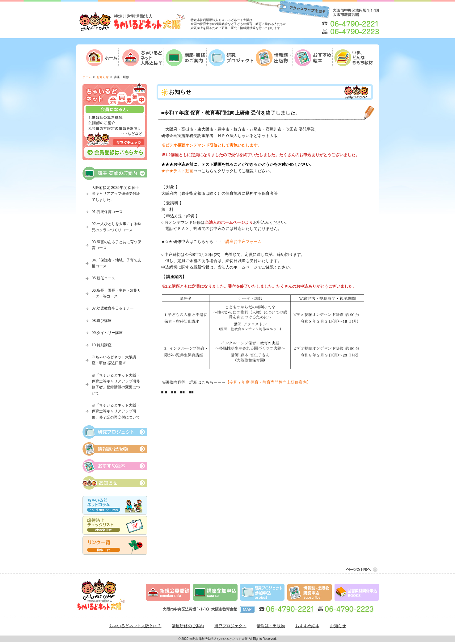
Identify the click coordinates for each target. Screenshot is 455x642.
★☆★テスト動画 (177, 171)
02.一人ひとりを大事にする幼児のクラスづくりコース (116, 227)
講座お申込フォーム (243, 241)
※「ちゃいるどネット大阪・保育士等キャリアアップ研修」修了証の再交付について (116, 411)
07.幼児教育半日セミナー (113, 308)
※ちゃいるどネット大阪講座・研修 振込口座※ (114, 360)
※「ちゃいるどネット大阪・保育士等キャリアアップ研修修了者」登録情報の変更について (116, 384)
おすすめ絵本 (307, 625)
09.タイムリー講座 (107, 333)
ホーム (87, 77)
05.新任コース (104, 278)
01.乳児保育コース (107, 212)
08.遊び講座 (102, 321)
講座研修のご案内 (188, 625)
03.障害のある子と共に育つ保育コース (116, 245)
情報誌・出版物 (271, 625)
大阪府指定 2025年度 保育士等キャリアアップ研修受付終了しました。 (116, 194)
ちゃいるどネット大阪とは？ (135, 625)
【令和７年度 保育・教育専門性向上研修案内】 (268, 382)
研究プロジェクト (230, 625)
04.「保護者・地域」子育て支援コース (116, 263)
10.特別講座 (102, 345)
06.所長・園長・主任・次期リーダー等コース (116, 293)
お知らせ (102, 77)
